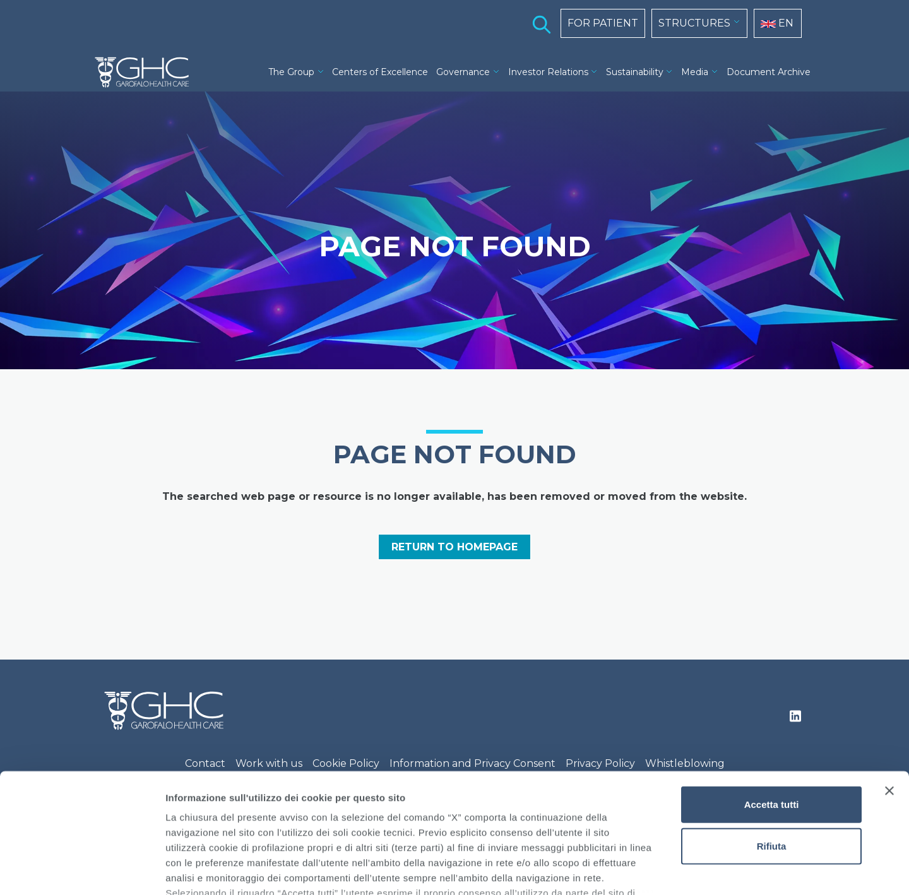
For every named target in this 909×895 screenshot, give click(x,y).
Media (694, 72)
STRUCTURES (694, 23)
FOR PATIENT (602, 23)
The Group (291, 72)
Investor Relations (548, 72)
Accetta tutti (771, 702)
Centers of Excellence (380, 72)
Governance (463, 72)
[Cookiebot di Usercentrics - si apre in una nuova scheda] (82, 870)
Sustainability (634, 72)
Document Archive (769, 72)
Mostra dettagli (664, 870)
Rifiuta (772, 743)
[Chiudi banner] (889, 688)
